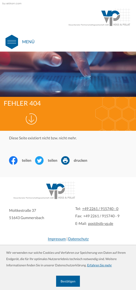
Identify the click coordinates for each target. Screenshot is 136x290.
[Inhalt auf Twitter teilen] (48, 160)
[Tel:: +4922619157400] (100, 209)
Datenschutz (78, 239)
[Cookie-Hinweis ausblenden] (68, 281)
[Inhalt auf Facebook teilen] (22, 160)
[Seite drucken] (76, 160)
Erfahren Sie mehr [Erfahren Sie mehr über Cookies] (99, 265)
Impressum (57, 239)
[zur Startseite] (99, 17)
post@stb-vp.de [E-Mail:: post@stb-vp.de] (100, 224)
